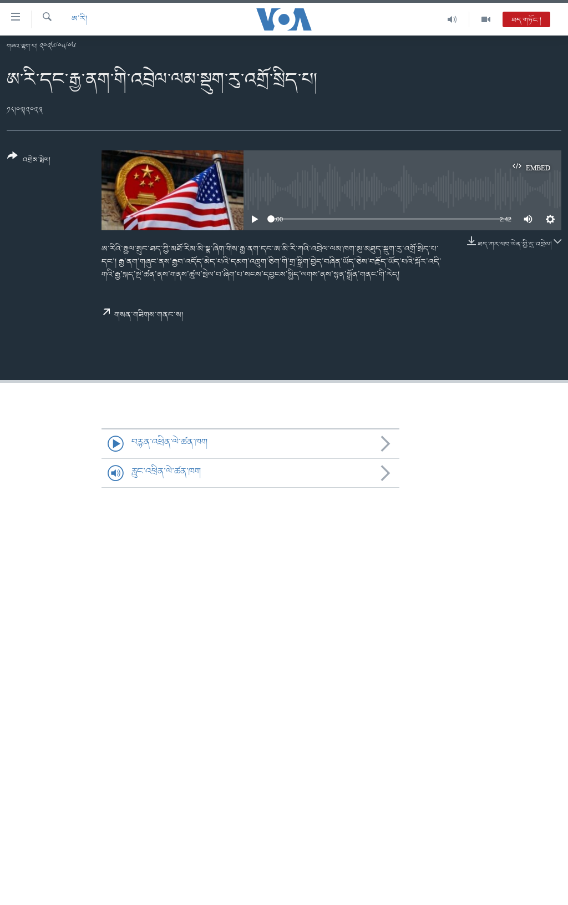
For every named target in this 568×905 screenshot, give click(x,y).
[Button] (28, 161)
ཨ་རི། (79, 19)
